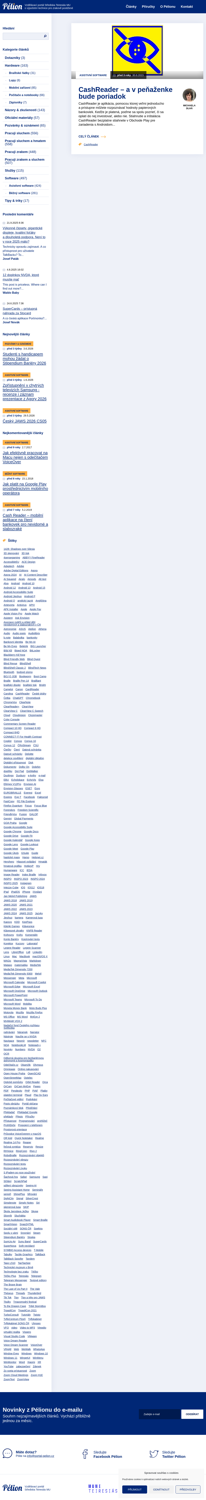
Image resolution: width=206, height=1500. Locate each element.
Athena (42, 629)
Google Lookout (29, 844)
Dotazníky (15, 58)
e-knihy (32, 775)
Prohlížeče (9, 1125)
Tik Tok (8, 1297)
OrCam (8, 1086)
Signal (19, 1198)
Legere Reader (12, 947)
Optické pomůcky (13, 1082)
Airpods (32, 579)
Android (15, 583)
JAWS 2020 (10, 904)
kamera (19, 917)
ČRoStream (24, 745)
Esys (37, 788)
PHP (27, 1090)
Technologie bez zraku (16, 1271)
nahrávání (9, 1032)
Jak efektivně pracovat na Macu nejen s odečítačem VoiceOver (25, 457)
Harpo (25, 857)
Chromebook (33, 698)
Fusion (23, 814)
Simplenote (10, 1202)
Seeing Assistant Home (17, 1189)
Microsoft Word (12, 1003)
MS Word (22, 1016)
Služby (14, 170)
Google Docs (31, 831)
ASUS (22, 629)
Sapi (45, 1176)
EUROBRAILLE (12, 792)
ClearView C (11, 710)
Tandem (30, 1258)
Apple (24, 609)
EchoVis (31, 779)
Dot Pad (19, 771)
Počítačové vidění (14, 1099)
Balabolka (18, 637)
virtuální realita (12, 1332)
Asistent (8, 617)
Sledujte (101, 1454)
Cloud (7, 715)
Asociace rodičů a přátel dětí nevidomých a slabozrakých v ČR (22, 623)
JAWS (33, 896)
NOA (6, 1045)
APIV (32, 605)
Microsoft (32, 978)
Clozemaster (35, 715)
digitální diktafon (35, 758)
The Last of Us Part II (15, 1288)
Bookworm (25, 676)
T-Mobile (39, 1250)
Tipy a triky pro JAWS (33, 1297)
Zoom (33, 1370)
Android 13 (24, 587)
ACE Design (28, 561)
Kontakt (187, 6)
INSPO (8, 878)
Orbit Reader (32, 1082)
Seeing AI (31, 1185)
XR (39, 1362)
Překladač (9, 1112)
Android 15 (39, 587)
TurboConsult (11, 1314)
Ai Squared (10, 579)
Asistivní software (25, 185)
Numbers (20, 1049)
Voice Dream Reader (15, 1340)
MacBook (24, 956)
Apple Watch (32, 613)
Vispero (27, 1332)
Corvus (18, 741)
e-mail (42, 775)
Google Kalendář (13, 840)
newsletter (33, 1040)
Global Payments (23, 818)
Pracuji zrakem (20, 152)
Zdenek (37, 1366)
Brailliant (36, 680)
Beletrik (24, 646)
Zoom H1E (37, 1375)
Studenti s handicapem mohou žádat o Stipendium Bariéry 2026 (24, 358)
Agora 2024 (10, 574)
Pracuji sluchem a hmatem (25, 142)
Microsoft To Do (33, 999)
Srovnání (26, 1232)
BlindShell (25, 663)
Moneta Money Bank (15, 1008)
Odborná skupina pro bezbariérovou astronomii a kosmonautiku (24, 1059)
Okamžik (26, 1064)
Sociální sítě (10, 1228)
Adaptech (9, 566)
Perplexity (16, 1090)
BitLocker (35, 650)
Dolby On (24, 766)
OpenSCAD (34, 1073)
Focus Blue (40, 805)
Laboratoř (32, 943)
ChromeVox (10, 702)
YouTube (9, 1366)
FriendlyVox (10, 814)
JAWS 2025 (25, 913)
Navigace (9, 1040)
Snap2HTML (27, 1224)
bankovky (32, 637)
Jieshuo (8, 917)
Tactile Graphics (24, 1254)
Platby (44, 1090)
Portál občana (30, 1103)
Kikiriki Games (12, 926)
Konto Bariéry (11, 939)
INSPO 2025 (11, 883)
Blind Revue (10, 663)
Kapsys (8, 922)
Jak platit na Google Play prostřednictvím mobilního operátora (25, 488)
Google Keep (32, 840)
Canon (19, 689)
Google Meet (11, 848)
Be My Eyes (10, 646)
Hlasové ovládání (26, 861)
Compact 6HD (11, 732)
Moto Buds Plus (38, 1008)
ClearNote (25, 702)
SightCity (9, 1198)
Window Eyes (11, 1353)
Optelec (28, 1077)
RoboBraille (10, 1155)
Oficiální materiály (22, 118)
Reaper (27, 1142)
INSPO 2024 (38, 878)
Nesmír (21, 1040)
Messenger (10, 978)
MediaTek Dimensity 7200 (18, 969)
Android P (29, 596)
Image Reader (12, 874)
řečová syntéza (12, 1146)
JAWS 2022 (10, 909)
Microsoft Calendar (14, 982)
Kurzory (20, 943)
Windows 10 (41, 1353)
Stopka (31, 1237)
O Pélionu (167, 6)
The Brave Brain (13, 1284)
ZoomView (23, 1379)
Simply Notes (26, 1202)
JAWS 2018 (10, 900)
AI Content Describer (35, 574)
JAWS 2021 (25, 904)
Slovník (8, 1215)
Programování (27, 1120)
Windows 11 (10, 1357)
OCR (6, 1053)
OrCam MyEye (22, 1086)
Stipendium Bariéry (14, 1237)
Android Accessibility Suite (18, 592)
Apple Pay (35, 609)
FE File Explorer (26, 801)
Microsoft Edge (12, 986)
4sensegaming (12, 557)
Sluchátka (19, 1215)
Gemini (8, 818)
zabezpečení (23, 1366)
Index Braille (29, 874)
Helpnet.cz (38, 857)
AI (20, 574)
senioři (7, 1194)
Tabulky (8, 1254)
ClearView (27, 706)
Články (131, 6)
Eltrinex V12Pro (12, 784)
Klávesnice (28, 926)
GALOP (33, 814)
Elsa (41, 779)
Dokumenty (10, 766)
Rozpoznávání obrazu (16, 1159)
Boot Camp (40, 676)
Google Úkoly (11, 853)
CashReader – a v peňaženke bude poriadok (126, 93)
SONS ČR (25, 1228)
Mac (14, 956)
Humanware (10, 870)
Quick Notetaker (24, 1138)
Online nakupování (28, 1069)
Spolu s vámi (11, 1232)
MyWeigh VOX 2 (13, 1021)
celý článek (89, 136)
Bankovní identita (13, 641)
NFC (43, 1040)
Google (23, 822)
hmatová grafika (13, 866)
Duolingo (9, 775)
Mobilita (27, 1003)
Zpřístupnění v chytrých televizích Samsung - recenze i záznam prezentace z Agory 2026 (24, 392)
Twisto (36, 1314)
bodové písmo (25, 672)
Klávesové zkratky (14, 930)
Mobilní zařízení (22, 87)
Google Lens (11, 844)
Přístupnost (10, 1120)
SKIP (26, 1207)
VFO (6, 1327)
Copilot (8, 741)
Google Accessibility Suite (18, 827)
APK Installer (11, 609)
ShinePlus (19, 1194)
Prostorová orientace (15, 1129)
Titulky (7, 1301)
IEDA (29, 870)
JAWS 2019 (25, 900)
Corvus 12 (9, 745)
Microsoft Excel (31, 986)
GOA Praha (10, 822)
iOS (23, 887)
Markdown (35, 960)
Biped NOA (21, 650)
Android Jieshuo (13, 596)
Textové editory (38, 1280)
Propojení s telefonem (30, 1125)
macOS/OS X (40, 956)
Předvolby (188, 1489)
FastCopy (9, 801)
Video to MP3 (27, 1327)
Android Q (9, 600)
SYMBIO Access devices (17, 1250)
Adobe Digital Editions (16, 570)
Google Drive (11, 835)
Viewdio (41, 1327)
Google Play (27, 848)
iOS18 (40, 887)
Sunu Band (24, 1241)
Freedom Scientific (28, 810)
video (14, 1327)
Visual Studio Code (14, 1336)
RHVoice (8, 1151)
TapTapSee (24, 1263)
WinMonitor (10, 1362)
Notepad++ (34, 1045)
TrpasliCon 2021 (27, 1310)
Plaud (28, 1095)
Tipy (16, 1297)
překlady (8, 1116)
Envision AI (30, 784)
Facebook (29, 797)
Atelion (32, 629)
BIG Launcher (38, 646)
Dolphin (36, 766)
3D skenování (11, 553)
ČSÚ (36, 745)
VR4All (7, 1349)
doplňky (8, 771)
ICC (22, 870)
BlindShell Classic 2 (15, 667)
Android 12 (10, 587)
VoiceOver (36, 1344)
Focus (28, 805)
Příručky (148, 6)
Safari (23, 1176)
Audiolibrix (34, 633)
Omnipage (9, 1069)
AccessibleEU (11, 561)
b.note (7, 637)
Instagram (26, 883)
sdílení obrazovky (13, 1185)
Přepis (19, 1116)
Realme (39, 1138)
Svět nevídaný (27, 1245)
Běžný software (23, 193)
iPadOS (15, 891)
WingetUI (25, 1357)
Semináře (37, 1189)
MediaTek (35, 965)
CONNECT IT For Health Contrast (23, 736)
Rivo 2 (33, 1151)
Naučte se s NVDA (26, 1036)
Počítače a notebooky (26, 95)
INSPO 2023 (21, 878)
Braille (7, 680)
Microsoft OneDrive (14, 990)
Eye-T (18, 797)
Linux (7, 956)
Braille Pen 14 (21, 680)
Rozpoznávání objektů (31, 1155)
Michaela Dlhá (189, 107)
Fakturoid (42, 797)
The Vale (35, 1288)
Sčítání (8, 1181)
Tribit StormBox (37, 1306)
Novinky (8, 1049)
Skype (34, 1211)
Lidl (28, 952)
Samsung (34, 1176)
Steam (36, 1232)
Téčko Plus (10, 1276)
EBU (6, 779)
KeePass (27, 922)
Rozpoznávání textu (15, 1164)
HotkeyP (29, 866)
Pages (37, 1086)
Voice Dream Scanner (16, 1344)
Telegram (36, 1276)
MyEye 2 (35, 1016)
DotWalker (32, 771)
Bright (42, 685)
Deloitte (29, 754)
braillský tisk (30, 685)
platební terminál (13, 1095)
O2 (39, 1049)
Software (16, 178)
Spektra (38, 1228)
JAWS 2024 (10, 913)
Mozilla (20, 1012)
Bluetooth (9, 672)
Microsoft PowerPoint (15, 995)
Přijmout (135, 1489)
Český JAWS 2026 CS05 (25, 421)
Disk (30, 762)
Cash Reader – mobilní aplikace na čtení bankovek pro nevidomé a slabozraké (25, 522)
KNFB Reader (34, 930)
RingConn (21, 1151)
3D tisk (25, 553)
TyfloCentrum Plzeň (15, 1319)
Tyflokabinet (35, 1319)
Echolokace (17, 779)
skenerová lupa (12, 1207)
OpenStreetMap (12, 1077)
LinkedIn (37, 952)
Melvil (38, 973)
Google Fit (27, 835)
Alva (6, 583)
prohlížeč (42, 1120)
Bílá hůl (8, 650)
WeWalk (26, 1349)
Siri (38, 1202)
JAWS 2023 (25, 909)
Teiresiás (23, 1276)
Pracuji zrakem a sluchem (24, 161)
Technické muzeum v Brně (18, 1267)
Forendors (9, 810)
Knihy (19, 934)
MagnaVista (20, 960)
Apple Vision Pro (13, 613)
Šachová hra (11, 1176)
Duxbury (20, 775)
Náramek (22, 1032)
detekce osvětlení (13, 758)
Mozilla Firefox (34, 1012)
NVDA (31, 1049)
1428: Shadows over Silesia (19, 549)
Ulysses (36, 1323)
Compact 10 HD (13, 728)
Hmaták (43, 861)
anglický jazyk (25, 600)
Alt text (42, 579)
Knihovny (9, 934)
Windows (26, 1353)
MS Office (9, 1016)
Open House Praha (14, 1073)
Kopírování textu (30, 939)
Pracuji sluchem (21, 133)
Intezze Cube (11, 887)
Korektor (8, 943)
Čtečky (7, 749)
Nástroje (8, 1036)
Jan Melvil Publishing (15, 896)
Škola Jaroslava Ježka (16, 1211)
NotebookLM (19, 1045)
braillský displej (12, 685)
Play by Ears (41, 1095)
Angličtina (40, 600)
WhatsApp (39, 1349)
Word (22, 1362)
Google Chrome (12, 831)
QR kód (8, 1138)
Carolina (8, 693)
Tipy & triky (17, 200)
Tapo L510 (9, 1263)
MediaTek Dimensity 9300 (18, 973)
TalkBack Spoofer (13, 1258)
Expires (8, 797)
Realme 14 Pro (12, 1142)
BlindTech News (37, 667)
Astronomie (10, 629)
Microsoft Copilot (36, 982)
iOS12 (31, 887)
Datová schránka (31, 749)
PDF (6, 1090)
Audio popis (19, 633)
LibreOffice (18, 952)
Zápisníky (18, 102)
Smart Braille (40, 1220)
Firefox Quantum (13, 805)
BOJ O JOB (10, 676)
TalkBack (40, 1254)
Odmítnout (161, 1489)
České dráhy (39, 693)
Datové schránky (13, 754)
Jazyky (39, 913)
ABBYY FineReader (34, 557)
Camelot (8, 689)
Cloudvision (19, 715)
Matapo (8, 965)
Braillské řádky (22, 72)
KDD (17, 922)
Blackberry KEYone (14, 654)
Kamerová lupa (34, 917)
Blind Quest (33, 659)
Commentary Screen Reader (20, 723)
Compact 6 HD (32, 728)
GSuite (25, 853)
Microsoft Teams (13, 999)
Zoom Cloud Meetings (16, 1375)
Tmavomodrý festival (25, 1301)
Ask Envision (22, 617)
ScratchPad (20, 1181)
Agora (34, 570)
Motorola (8, 1012)
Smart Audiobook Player (17, 1220)
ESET (28, 788)
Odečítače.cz (11, 1064)
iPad (6, 891)
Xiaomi (31, 1362)
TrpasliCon (10, 1310)
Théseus (8, 1293)
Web (16, 1349)
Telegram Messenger (15, 1280)
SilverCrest (32, 1198)
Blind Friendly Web (14, 659)
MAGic (7, 960)
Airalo (22, 579)
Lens (6, 952)
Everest (28, 792)
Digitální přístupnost (15, 762)
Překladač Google (27, 1112)
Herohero (9, 861)
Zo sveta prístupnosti (15, 1370)
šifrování (32, 1194)
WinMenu (38, 1357)
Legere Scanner (32, 947)
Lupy (14, 80)
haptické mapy (12, 857)
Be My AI (30, 641)
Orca (45, 1082)
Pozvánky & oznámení (25, 125)
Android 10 (28, 583)
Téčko (34, 1271)
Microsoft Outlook (37, 990)
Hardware (16, 65)
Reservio (28, 1146)
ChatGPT (18, 698)
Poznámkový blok (13, 1108)
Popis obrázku (12, 1103)
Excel (38, 792)
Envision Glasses (13, 788)
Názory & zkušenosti (25, 110)
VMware (32, 1336)
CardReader (32, 689)
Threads (20, 1293)
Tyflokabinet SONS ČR (16, 1323)
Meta (21, 978)
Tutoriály (26, 1314)
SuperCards (40, 1241)
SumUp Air (10, 1241)
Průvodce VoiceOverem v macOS (22, 1133)
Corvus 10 (30, 741)
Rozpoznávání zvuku (15, 1168)
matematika (21, 965)
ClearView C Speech (31, 710)
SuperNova (10, 1245)
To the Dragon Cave (15, 1306)
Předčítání (31, 1108)
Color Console (12, 719)
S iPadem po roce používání (19, 1172)
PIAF (35, 1090)
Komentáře (31, 934)
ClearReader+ (11, 706)
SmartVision (10, 1224)
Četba (7, 698)
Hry (38, 866)
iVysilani (37, 891)
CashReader (22, 693)
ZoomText (9, 1379)
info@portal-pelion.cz (40, 1455)
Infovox (43, 874)
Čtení (17, 749)
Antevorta (9, 605)
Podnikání (31, 1099)
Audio (7, 633)
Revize (39, 1146)
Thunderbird (34, 1293)
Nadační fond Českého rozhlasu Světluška (21, 1026)
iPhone (26, 891)
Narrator (34, 1032)
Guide (35, 853)
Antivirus (22, 605)
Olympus (38, 1064)
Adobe (20, 566)
